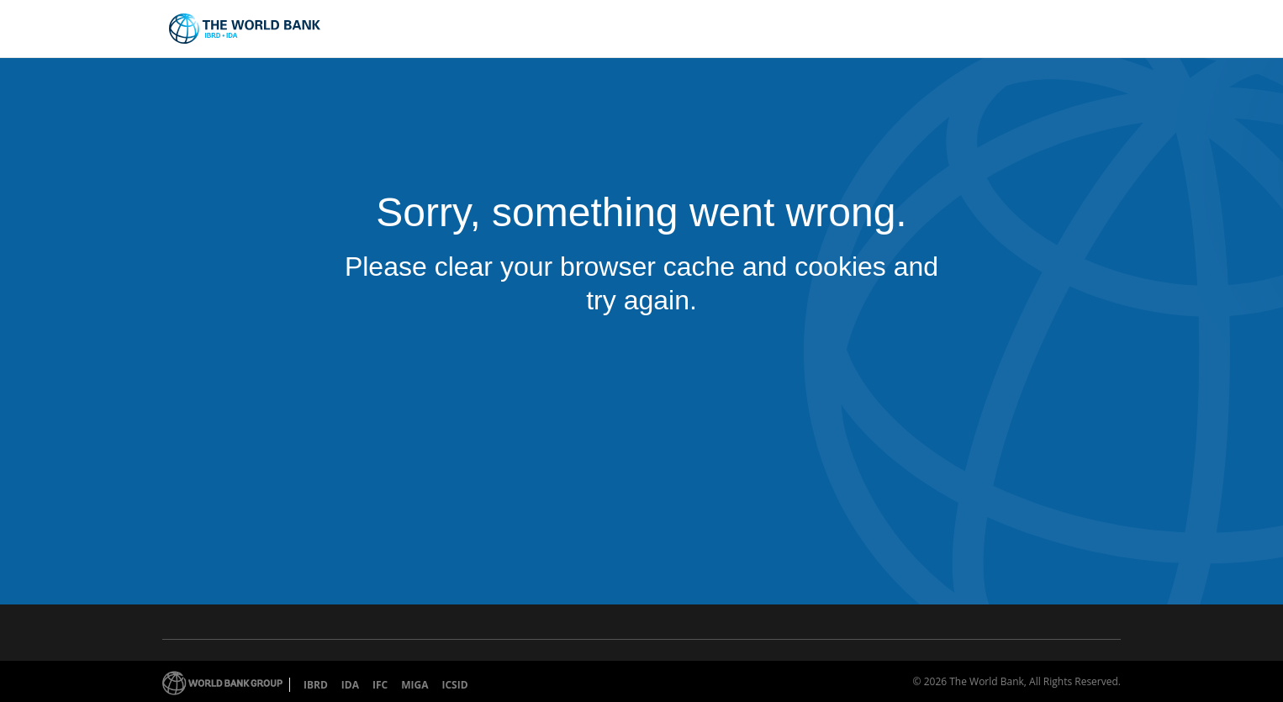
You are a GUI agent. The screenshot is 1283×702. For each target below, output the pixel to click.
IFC (380, 685)
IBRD (316, 685)
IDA (350, 685)
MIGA (414, 685)
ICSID (454, 685)
